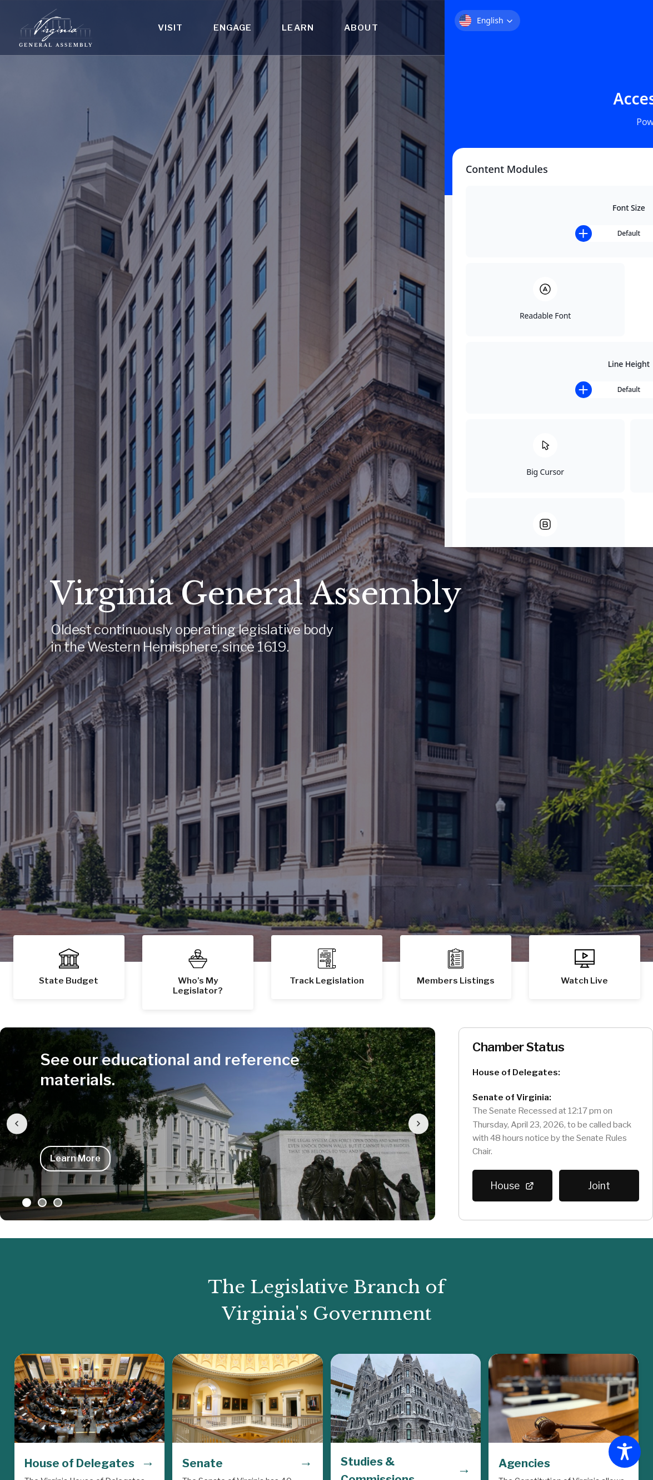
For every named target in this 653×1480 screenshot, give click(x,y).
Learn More (75, 1158)
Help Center (620, 16)
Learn (298, 27)
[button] (455, 967)
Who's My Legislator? (554, 16)
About (361, 27)
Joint (599, 1185)
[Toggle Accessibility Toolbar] (624, 1451)
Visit (170, 27)
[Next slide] (415, 1124)
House (512, 1186)
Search (620, 35)
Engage (232, 27)
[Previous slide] (20, 1124)
